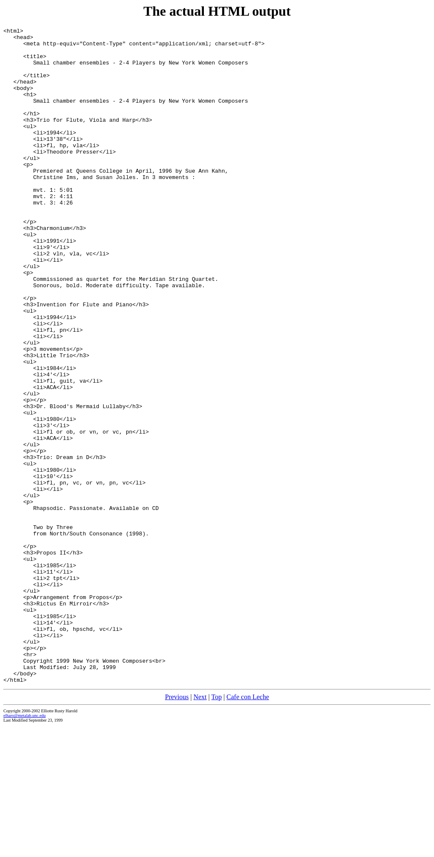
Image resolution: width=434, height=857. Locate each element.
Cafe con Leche (247, 828)
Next (199, 828)
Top (216, 828)
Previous (177, 828)
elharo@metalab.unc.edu (24, 846)
